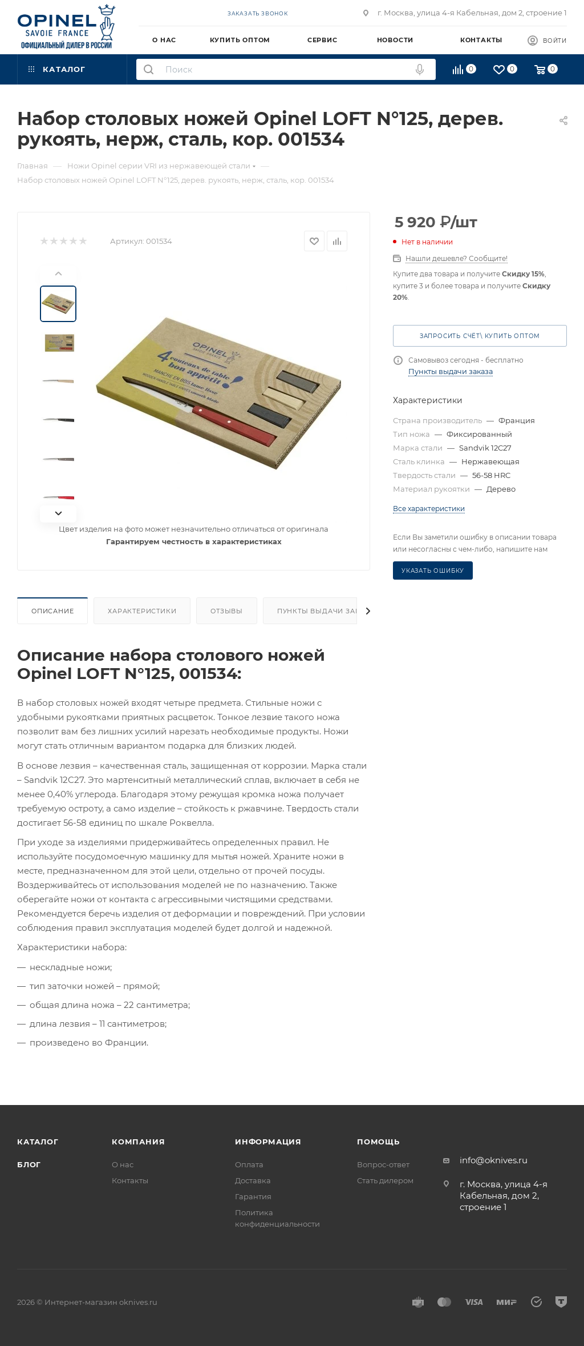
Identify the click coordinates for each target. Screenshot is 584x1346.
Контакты (130, 1180)
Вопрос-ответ (383, 1164)
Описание (52, 611)
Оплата (249, 1164)
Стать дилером (385, 1180)
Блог (29, 1164)
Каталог (38, 1141)
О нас (122, 1164)
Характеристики (142, 611)
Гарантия (253, 1196)
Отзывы (226, 611)
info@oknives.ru (494, 1160)
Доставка (253, 1180)
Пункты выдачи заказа (326, 611)
